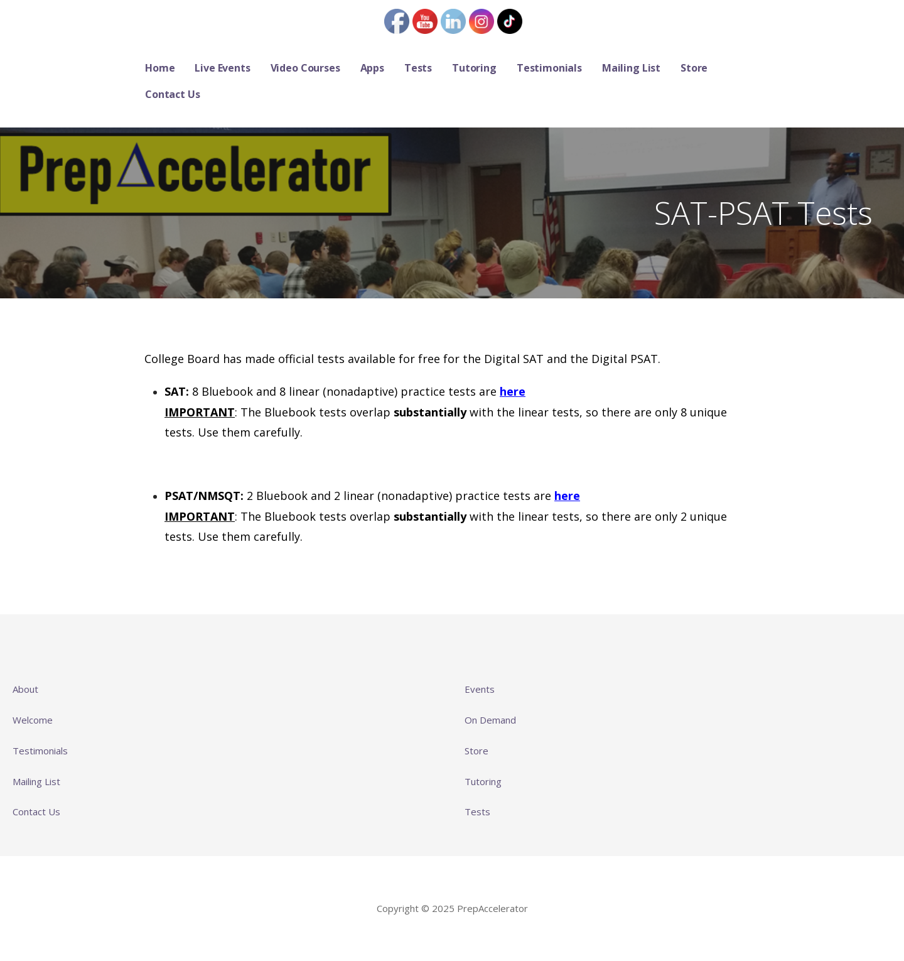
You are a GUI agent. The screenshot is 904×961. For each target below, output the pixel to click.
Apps (372, 68)
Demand (498, 720)
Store (694, 68)
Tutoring (474, 68)
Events (480, 689)
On (472, 720)
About (25, 689)
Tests (418, 68)
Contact (30, 811)
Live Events (222, 68)
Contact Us (172, 94)
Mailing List (631, 68)
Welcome (33, 720)
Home (160, 68)
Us (54, 811)
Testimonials (549, 68)
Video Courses (305, 68)
